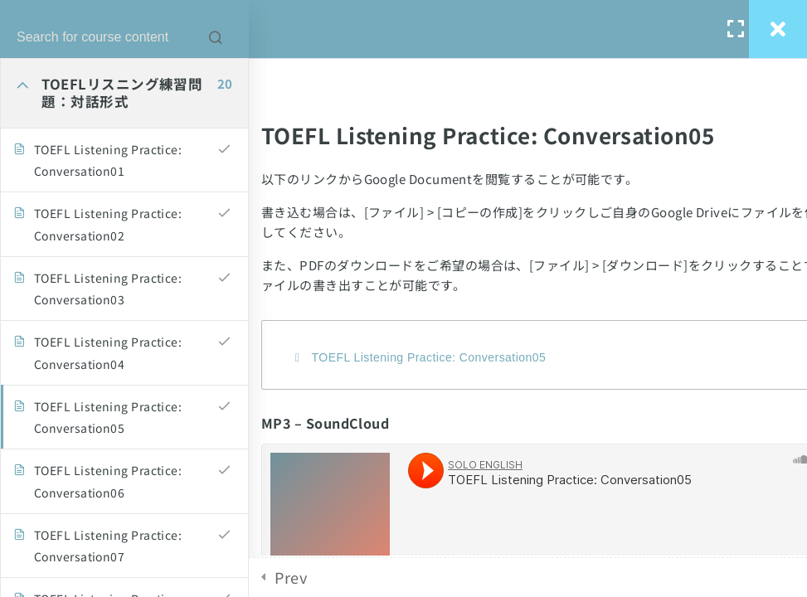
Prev (291, 577)
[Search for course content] (215, 37)
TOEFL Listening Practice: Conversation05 (429, 357)
